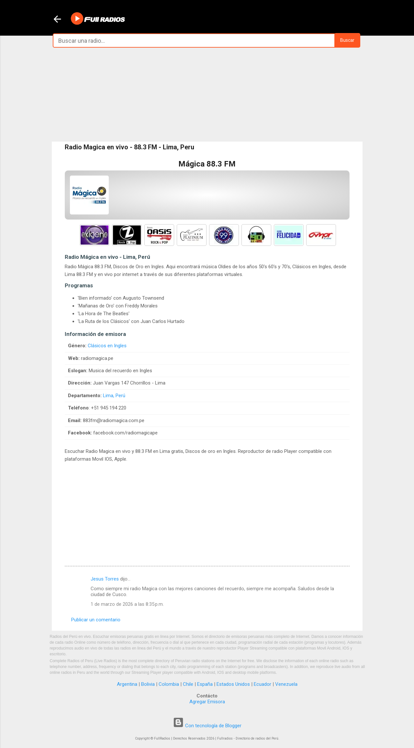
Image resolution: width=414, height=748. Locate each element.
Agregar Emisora (207, 702)
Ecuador (262, 684)
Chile (188, 684)
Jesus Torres (105, 579)
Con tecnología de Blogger (207, 726)
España (205, 684)
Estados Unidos (233, 684)
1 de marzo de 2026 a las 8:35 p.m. (127, 604)
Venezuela (286, 684)
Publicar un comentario (95, 620)
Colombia (169, 684)
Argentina (127, 684)
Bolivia (148, 684)
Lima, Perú (114, 395)
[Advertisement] (207, 94)
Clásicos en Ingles (107, 346)
